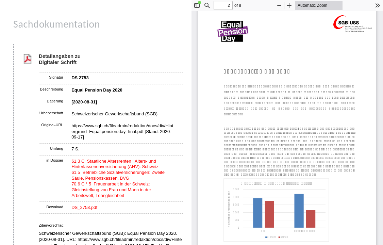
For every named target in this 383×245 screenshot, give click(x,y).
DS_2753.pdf (84, 207)
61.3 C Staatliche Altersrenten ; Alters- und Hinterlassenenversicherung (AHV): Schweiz (115, 164)
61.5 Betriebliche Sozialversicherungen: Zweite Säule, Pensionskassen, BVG (118, 175)
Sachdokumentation (56, 24)
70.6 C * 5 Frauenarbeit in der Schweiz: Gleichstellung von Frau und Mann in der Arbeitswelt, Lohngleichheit (111, 189)
